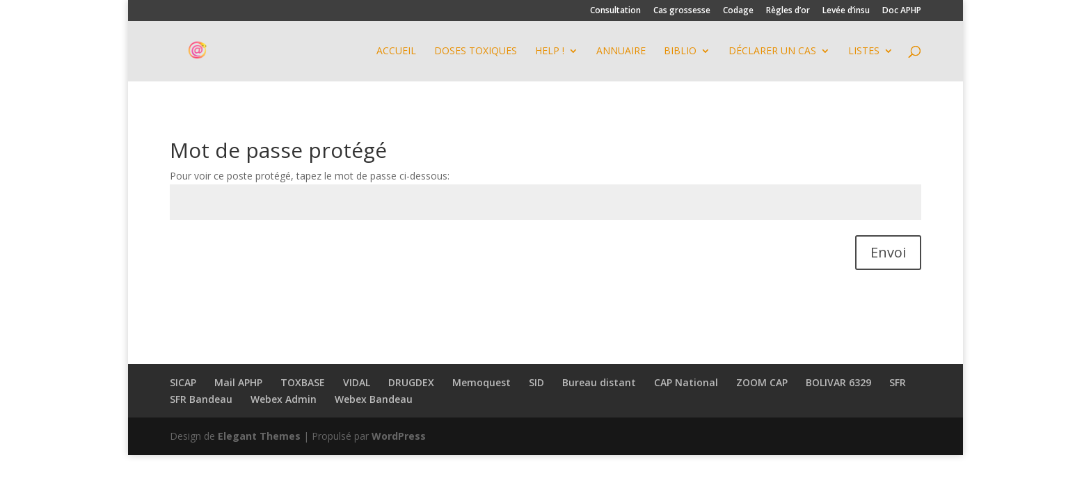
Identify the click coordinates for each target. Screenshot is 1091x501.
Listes (863, 51)
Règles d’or (788, 11)
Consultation (615, 11)
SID (536, 382)
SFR (897, 382)
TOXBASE (302, 382)
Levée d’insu (846, 11)
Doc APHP (901, 11)
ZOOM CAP (762, 382)
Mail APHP (238, 382)
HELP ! (549, 51)
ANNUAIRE (621, 51)
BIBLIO (680, 51)
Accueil (396, 51)
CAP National (686, 382)
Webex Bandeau (374, 399)
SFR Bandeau (201, 399)
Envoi (888, 252)
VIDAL (356, 382)
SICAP (183, 382)
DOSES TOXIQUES (475, 51)
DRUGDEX (411, 382)
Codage (738, 11)
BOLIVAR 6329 (838, 382)
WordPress (399, 436)
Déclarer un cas (772, 51)
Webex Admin (283, 399)
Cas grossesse (681, 11)
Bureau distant (599, 382)
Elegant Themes (259, 436)
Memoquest (481, 382)
